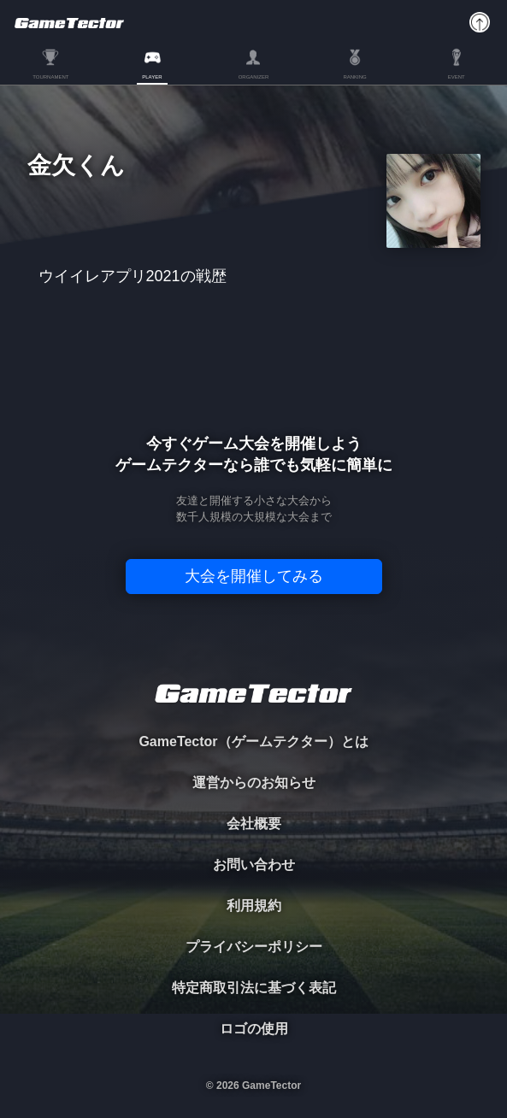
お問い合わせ (254, 864)
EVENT (456, 76)
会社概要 (254, 823)
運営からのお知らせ (253, 782)
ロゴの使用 (254, 1028)
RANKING (354, 76)
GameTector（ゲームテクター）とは (253, 741)
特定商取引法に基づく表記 (254, 987)
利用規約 (254, 905)
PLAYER (152, 76)
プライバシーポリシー (254, 946)
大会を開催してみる (254, 576)
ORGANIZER (254, 76)
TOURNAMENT (50, 76)
